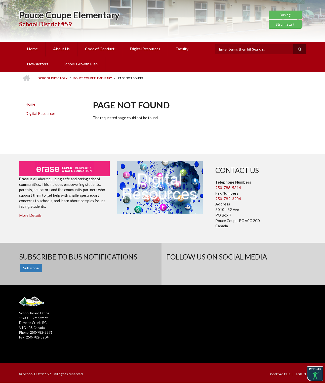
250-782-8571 (41, 332)
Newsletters (37, 63)
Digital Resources (145, 48)
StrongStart (285, 24)
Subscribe (31, 268)
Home (32, 48)
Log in (301, 374)
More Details (30, 215)
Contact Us (280, 374)
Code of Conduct (99, 48)
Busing (285, 15)
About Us (61, 48)
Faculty (182, 48)
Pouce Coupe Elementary (69, 14)
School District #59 (45, 24)
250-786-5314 (228, 187)
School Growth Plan (81, 63)
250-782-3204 (228, 198)
